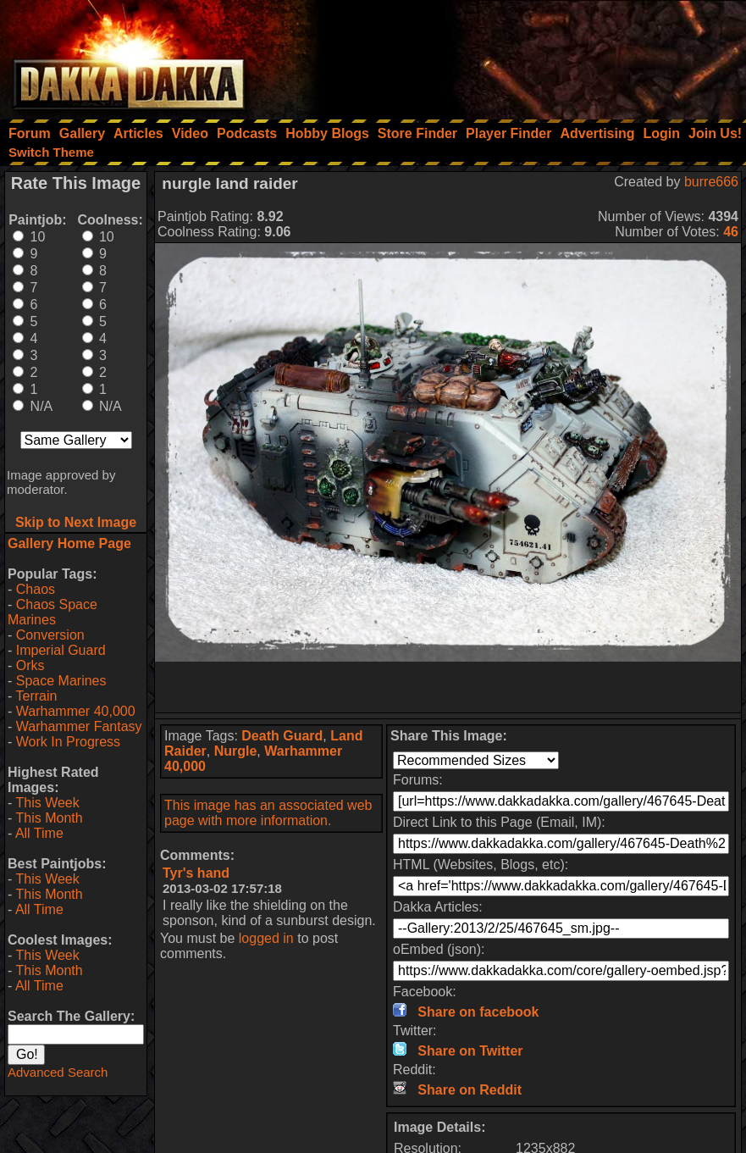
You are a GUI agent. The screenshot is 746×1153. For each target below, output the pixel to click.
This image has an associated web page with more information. (268, 813)
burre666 (711, 182)
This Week (47, 802)
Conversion (50, 635)
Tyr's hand (196, 873)
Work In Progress (68, 741)
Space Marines (61, 681)
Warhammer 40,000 (75, 711)
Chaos (35, 589)
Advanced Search (58, 1072)
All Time (39, 833)
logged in (266, 938)
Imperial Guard (61, 650)
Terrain (36, 696)
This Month (48, 818)
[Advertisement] (518, 55)
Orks (30, 665)
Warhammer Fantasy (79, 726)
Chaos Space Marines (52, 612)
